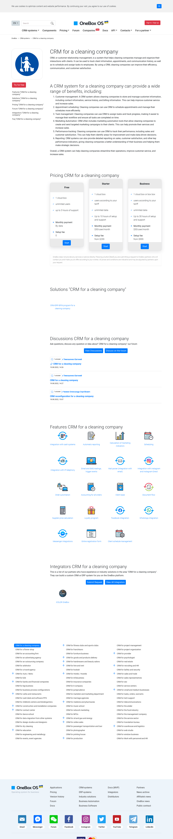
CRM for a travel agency (25, 670)
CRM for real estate (125, 661)
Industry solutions (87, 796)
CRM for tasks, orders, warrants (130, 694)
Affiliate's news (144, 796)
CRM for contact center (25, 710)
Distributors (113, 796)
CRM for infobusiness (75, 678)
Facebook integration (120, 518)
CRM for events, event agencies (28, 738)
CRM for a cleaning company (65, 364)
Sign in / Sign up (152, 23)
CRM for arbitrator (23, 666)
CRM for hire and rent (75, 666)
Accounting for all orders (91, 495)
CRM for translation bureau (128, 722)
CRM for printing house (75, 734)
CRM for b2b (20, 678)
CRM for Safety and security (128, 670)
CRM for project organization (129, 649)
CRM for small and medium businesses (133, 690)
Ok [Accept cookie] (159, 6)
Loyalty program (91, 518)
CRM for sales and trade (127, 674)
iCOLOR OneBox (62, 602)
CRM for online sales (74, 722)
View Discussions (93, 350)
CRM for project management (129, 645)
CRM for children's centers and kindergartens (34, 702)
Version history (57, 796)
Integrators (113, 792)
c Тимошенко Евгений (72, 359)
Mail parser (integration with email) (120, 470)
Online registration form (91, 541)
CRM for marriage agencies (77, 698)
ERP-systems (85, 792)
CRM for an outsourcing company (29, 661)
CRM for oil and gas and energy (79, 718)
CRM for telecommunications (129, 702)
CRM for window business (128, 734)
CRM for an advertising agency (28, 658)
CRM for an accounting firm (27, 653)
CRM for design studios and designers (31, 722)
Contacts (125, 30)
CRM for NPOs (72, 714)
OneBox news (143, 801)
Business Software (88, 805)
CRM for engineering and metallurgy (30, 734)
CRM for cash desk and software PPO (31, 698)
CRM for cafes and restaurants (28, 694)
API (113, 30)
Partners (141, 787)
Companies (91, 30)
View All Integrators (115, 582)
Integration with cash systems (62, 444)
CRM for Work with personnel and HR (132, 738)
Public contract (144, 805)
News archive (143, 792)
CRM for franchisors (74, 649)
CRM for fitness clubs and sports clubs (82, 645)
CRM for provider (124, 653)
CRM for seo (122, 682)
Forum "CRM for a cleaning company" (27, 109)
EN (14, 23)
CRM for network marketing (77, 710)
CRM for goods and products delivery (81, 658)
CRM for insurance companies (78, 682)
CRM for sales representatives (129, 678)
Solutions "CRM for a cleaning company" (24, 99)
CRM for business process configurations (32, 690)
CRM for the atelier (124, 706)
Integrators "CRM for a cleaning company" (25, 114)
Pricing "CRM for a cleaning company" (28, 105)
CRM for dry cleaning (24, 726)
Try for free (19, 85)
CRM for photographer (75, 730)
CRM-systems (29, 30)
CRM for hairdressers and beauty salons (83, 661)
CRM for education (23, 730)
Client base (120, 495)
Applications (56, 787)
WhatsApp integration (149, 518)
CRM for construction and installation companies (36, 706)
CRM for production (74, 738)
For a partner (142, 30)
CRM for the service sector (128, 718)
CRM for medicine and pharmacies (80, 702)
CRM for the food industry (127, 710)
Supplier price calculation (62, 518)
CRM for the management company (132, 714)
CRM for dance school (24, 714)
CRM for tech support (126, 698)
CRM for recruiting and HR (128, 666)
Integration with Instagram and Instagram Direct (149, 470)
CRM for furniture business (77, 653)
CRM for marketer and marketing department (85, 694)
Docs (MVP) (113, 787)
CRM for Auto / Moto (24, 674)
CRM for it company (74, 686)
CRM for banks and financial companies (32, 682)
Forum (75, 30)
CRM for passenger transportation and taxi (84, 726)
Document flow (148, 495)
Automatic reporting (91, 444)
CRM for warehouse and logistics (130, 726)
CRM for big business (24, 686)
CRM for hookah (73, 670)
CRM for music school (75, 706)
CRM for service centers (127, 686)
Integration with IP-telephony (63, 470)
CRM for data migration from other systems (33, 718)
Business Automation (89, 801)
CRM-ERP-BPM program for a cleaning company (62, 306)
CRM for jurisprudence (75, 690)
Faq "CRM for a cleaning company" (26, 119)
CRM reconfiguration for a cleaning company (72, 396)
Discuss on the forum (116, 350)
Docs (105, 30)
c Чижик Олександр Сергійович (76, 392)
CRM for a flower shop (24, 649)
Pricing (63, 30)
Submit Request (94, 582)
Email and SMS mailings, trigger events (91, 470)
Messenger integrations (63, 541)
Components (49, 30)
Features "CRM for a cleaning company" (24, 93)
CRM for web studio (125, 730)
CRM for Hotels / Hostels (76, 674)
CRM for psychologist (126, 658)
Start (66, 243)
